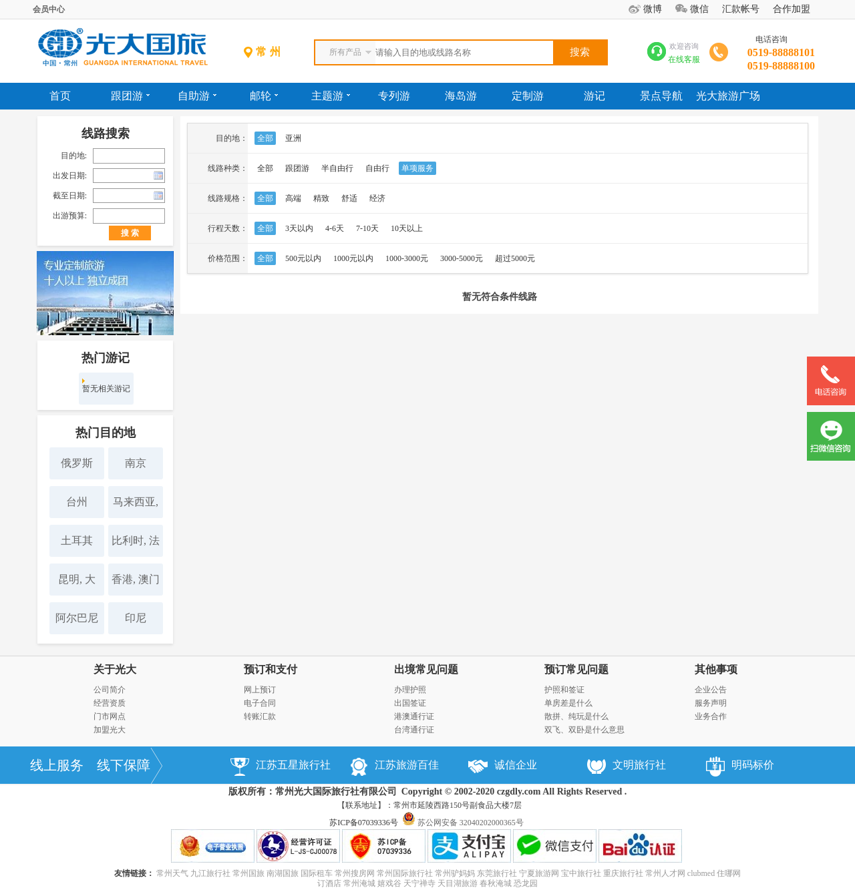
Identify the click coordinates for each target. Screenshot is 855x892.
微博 (652, 9)
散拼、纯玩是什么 (576, 716)
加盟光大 (110, 729)
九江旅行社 (210, 873)
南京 (135, 463)
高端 (293, 198)
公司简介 (110, 689)
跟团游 (130, 95)
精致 (321, 198)
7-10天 (367, 228)
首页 (60, 95)
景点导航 (661, 95)
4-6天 (334, 228)
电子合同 (260, 703)
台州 (77, 501)
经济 (377, 198)
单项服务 (417, 168)
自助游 (197, 95)
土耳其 (77, 540)
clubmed (701, 873)
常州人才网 (665, 873)
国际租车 (317, 873)
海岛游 (461, 95)
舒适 (349, 198)
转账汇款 (260, 716)
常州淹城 (359, 883)
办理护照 (410, 689)
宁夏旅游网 (539, 873)
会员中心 (49, 9)
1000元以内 (353, 258)
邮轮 (264, 95)
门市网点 (110, 716)
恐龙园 (526, 883)
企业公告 (711, 689)
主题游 (330, 95)
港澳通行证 (414, 716)
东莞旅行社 (497, 873)
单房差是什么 (568, 703)
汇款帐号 (740, 9)
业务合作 (711, 716)
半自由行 (337, 168)
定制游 (528, 95)
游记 (594, 95)
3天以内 (299, 228)
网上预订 (260, 689)
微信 (699, 9)
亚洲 (293, 138)
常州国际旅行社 (405, 873)
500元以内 (303, 258)
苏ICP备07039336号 (363, 822)
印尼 (135, 618)
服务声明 (711, 703)
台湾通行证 (414, 729)
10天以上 (407, 228)
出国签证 (410, 703)
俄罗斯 (77, 463)
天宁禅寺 (419, 883)
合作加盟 (791, 9)
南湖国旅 (283, 873)
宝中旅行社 (581, 873)
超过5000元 (515, 258)
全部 (265, 138)
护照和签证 (564, 689)
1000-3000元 (406, 258)
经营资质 (110, 703)
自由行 (377, 168)
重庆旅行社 (623, 873)
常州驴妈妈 (455, 873)
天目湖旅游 (458, 883)
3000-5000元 (461, 258)
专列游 (394, 95)
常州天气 (172, 873)
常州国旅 (248, 873)
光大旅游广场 (728, 95)
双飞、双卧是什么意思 (584, 729)
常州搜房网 (355, 873)
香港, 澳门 (136, 579)
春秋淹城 (496, 883)
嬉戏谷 (389, 883)
